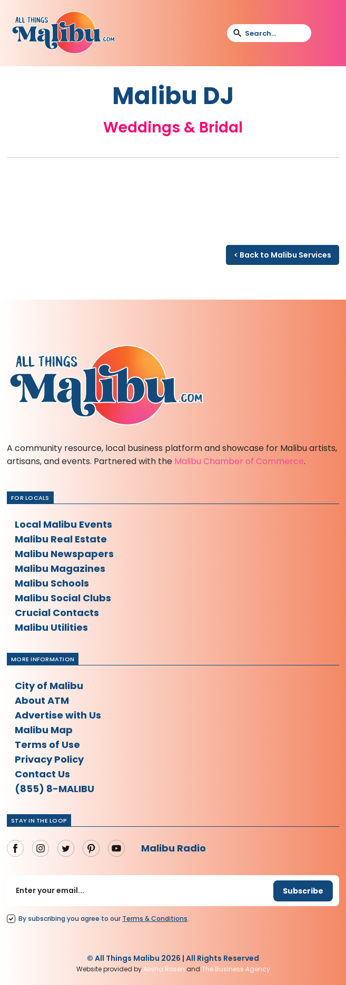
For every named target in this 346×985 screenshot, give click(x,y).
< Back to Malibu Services (282, 255)
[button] (326, 33)
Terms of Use (47, 744)
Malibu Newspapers (64, 553)
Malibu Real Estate (61, 539)
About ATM (42, 700)
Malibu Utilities (51, 627)
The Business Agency (236, 969)
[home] (63, 33)
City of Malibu (49, 685)
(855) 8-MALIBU (54, 788)
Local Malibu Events (63, 524)
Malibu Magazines (60, 568)
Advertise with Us (58, 715)
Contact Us (42, 774)
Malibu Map (44, 729)
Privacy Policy (49, 759)
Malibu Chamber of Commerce (239, 461)
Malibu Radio (173, 848)
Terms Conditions (154, 918)
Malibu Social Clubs (63, 597)
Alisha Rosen (164, 969)
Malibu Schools (52, 583)
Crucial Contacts (57, 612)
